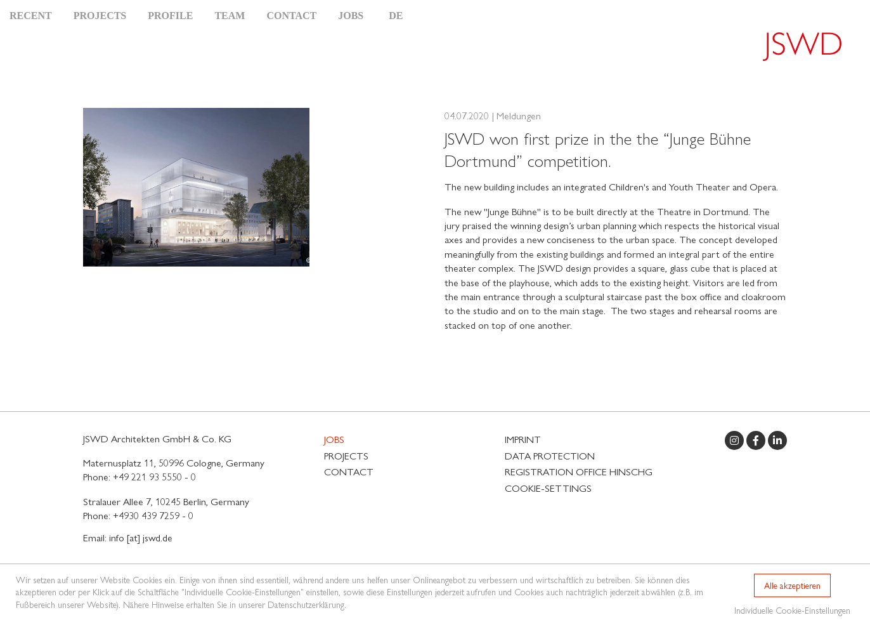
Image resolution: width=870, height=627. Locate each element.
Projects (100, 15)
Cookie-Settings (548, 487)
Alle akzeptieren (792, 585)
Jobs (350, 15)
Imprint (523, 439)
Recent (31, 15)
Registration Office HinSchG (578, 471)
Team (229, 15)
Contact (291, 15)
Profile (170, 15)
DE (396, 15)
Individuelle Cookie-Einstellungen (792, 610)
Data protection (550, 455)
